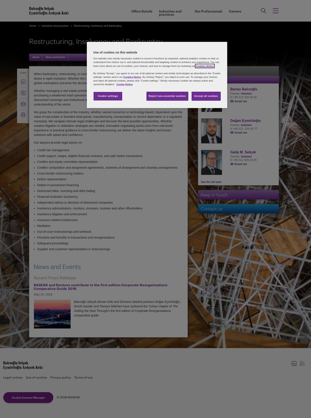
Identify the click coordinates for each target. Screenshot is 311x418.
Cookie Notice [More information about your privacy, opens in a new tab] (124, 84)
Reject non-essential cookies (167, 96)
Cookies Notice (205, 66)
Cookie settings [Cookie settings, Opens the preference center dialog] (108, 96)
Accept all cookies (206, 96)
